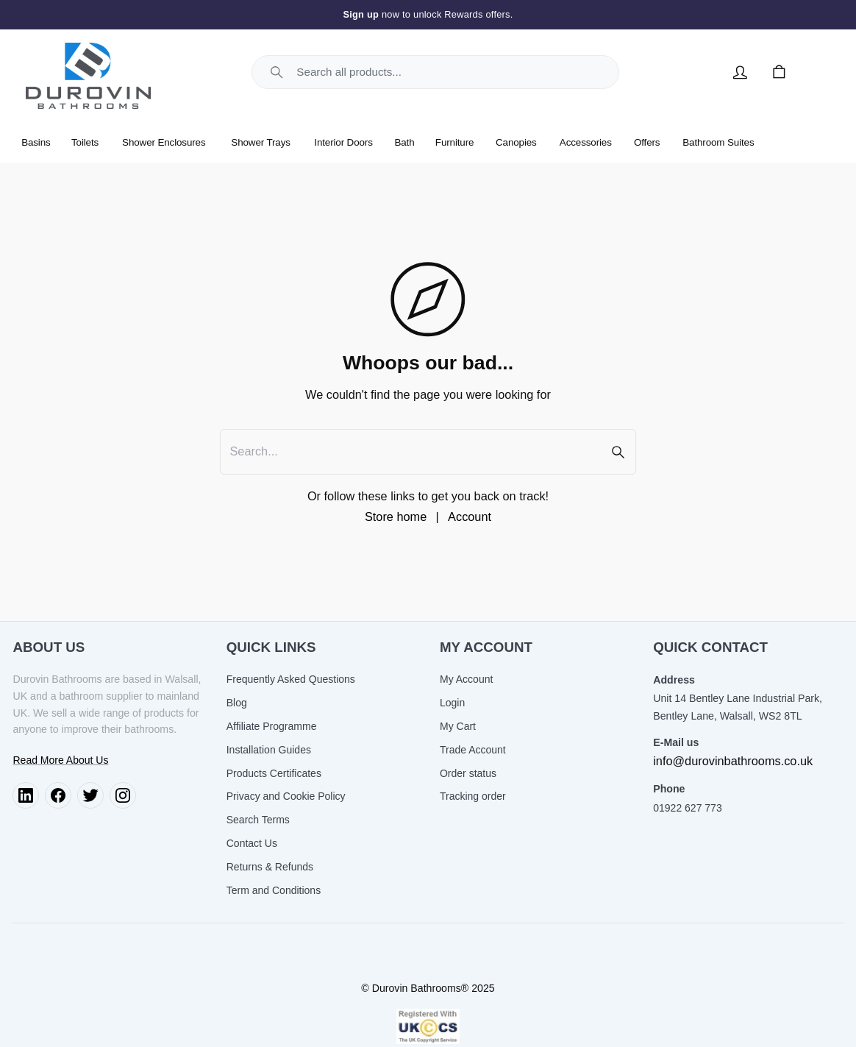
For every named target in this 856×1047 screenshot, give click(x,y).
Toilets (85, 142)
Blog (237, 703)
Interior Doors (343, 142)
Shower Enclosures (163, 142)
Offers (647, 142)
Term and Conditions (274, 890)
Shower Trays (260, 142)
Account (469, 516)
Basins (36, 142)
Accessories (586, 142)
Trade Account (473, 750)
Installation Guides (269, 750)
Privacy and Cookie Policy (286, 796)
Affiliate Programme (272, 726)
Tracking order (473, 796)
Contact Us (252, 843)
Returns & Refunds (270, 867)
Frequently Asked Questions (291, 679)
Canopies (516, 142)
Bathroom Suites (718, 142)
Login (452, 703)
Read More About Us (60, 760)
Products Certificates (274, 773)
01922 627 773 (687, 808)
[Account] (740, 72)
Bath (405, 142)
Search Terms (258, 820)
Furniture (454, 142)
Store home (396, 516)
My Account (466, 679)
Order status (468, 773)
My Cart (458, 726)
